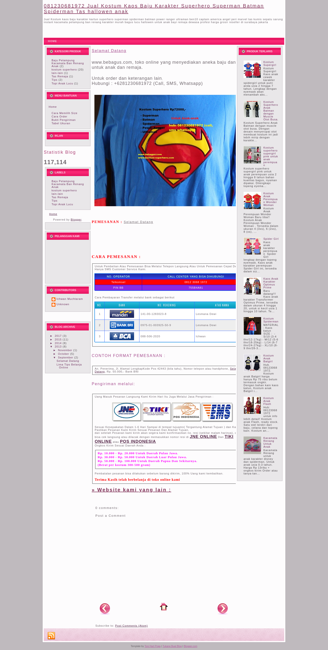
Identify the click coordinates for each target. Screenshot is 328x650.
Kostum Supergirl (269, 63)
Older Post (222, 608)
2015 (59, 339)
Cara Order (59, 116)
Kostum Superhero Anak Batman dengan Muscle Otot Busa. (270, 110)
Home (53, 106)
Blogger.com (190, 646)
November (65, 350)
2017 (59, 335)
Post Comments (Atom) (131, 625)
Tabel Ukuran (61, 123)
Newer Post (105, 608)
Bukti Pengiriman (64, 119)
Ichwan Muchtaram (69, 298)
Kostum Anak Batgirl (268, 358)
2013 (59, 346)
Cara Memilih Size (64, 113)
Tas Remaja (60, 76)
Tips (54, 79)
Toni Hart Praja (153, 646)
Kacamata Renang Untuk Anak (270, 442)
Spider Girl (271, 238)
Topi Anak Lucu (62, 83)
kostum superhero (64, 69)
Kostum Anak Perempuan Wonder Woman (270, 199)
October (64, 353)
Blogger (76, 219)
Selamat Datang (67, 360)
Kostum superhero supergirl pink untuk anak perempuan (270, 156)
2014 (59, 343)
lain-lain (57, 72)
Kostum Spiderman (270, 320)
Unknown (62, 304)
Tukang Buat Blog (172, 646)
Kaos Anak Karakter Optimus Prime (270, 283)
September (66, 357)
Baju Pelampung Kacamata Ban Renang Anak (68, 63)
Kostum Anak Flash (268, 401)
